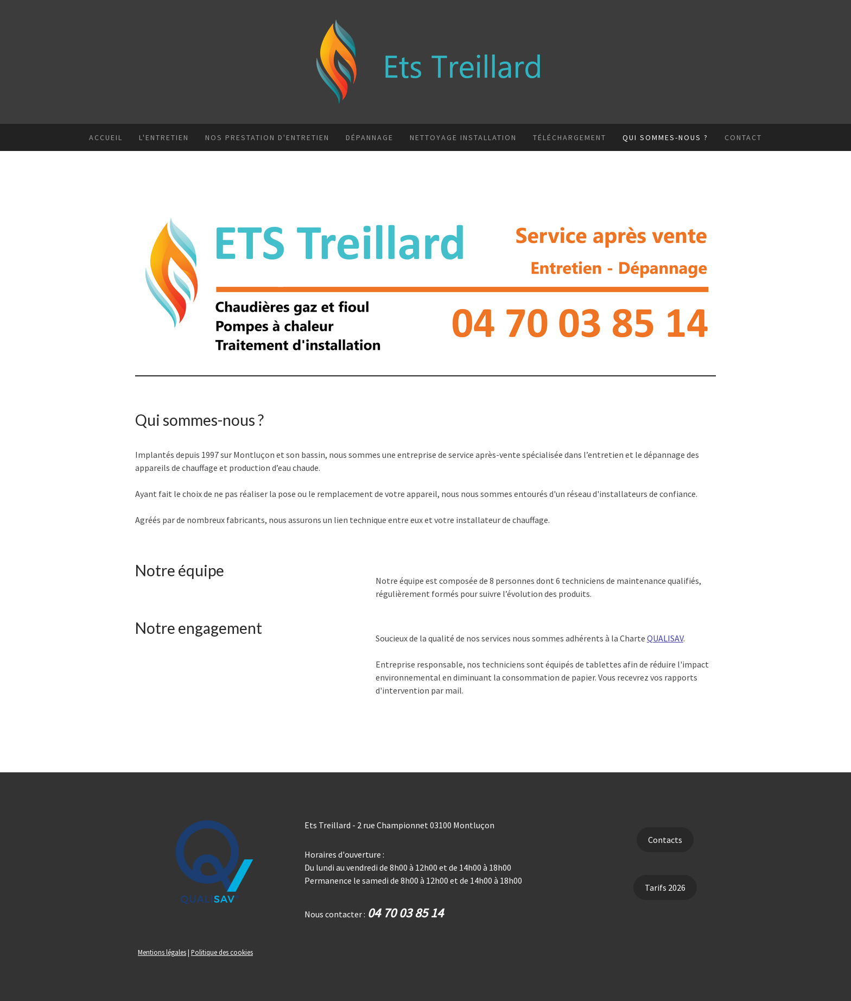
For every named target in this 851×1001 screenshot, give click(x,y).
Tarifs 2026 (665, 887)
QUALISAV (665, 638)
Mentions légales (162, 952)
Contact (743, 137)
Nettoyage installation (463, 137)
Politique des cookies (222, 952)
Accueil (106, 137)
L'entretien (164, 137)
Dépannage (369, 137)
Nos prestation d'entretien (267, 137)
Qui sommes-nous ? (665, 137)
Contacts (665, 839)
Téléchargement (569, 137)
